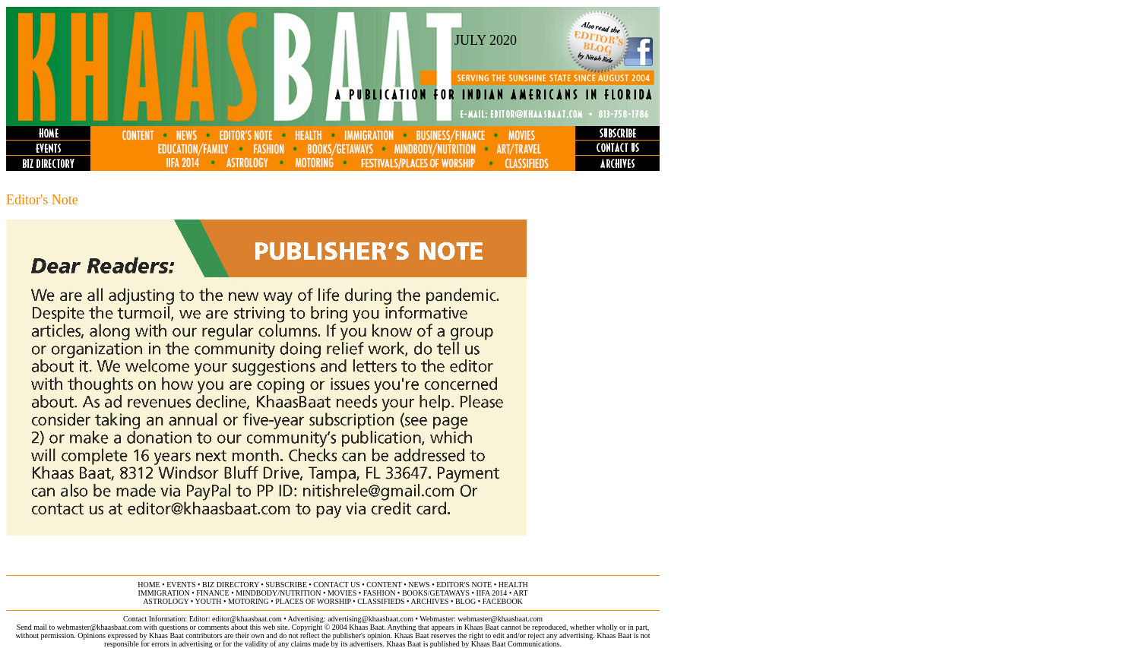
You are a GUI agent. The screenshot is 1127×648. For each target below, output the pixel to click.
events (180, 584)
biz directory (230, 584)
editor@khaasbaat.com (247, 619)
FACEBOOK (503, 601)
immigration (163, 593)
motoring (248, 601)
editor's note (464, 584)
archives (429, 601)
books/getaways (436, 593)
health (513, 584)
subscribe (285, 584)
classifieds (380, 601)
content (383, 584)
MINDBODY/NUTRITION (278, 593)
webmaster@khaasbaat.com (500, 619)
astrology (165, 601)
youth (208, 601)
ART (520, 593)
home (149, 584)
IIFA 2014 (492, 593)
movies (342, 593)
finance (212, 593)
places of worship (312, 601)
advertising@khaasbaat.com (370, 619)
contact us (336, 584)
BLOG (465, 601)
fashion (379, 593)
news (418, 584)
